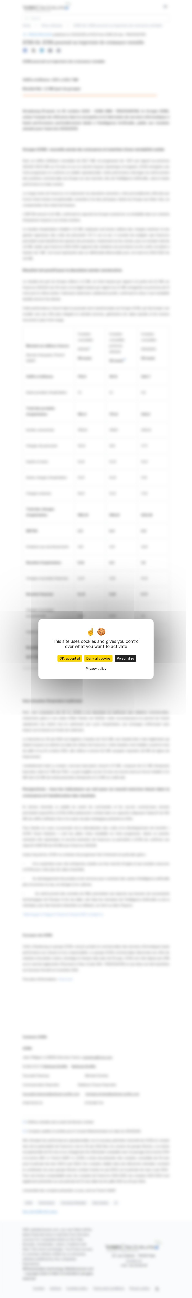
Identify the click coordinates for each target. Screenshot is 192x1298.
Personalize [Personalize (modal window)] (125, 658)
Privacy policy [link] (96, 669)
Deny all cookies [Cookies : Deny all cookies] (98, 658)
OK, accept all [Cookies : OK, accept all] (70, 658)
